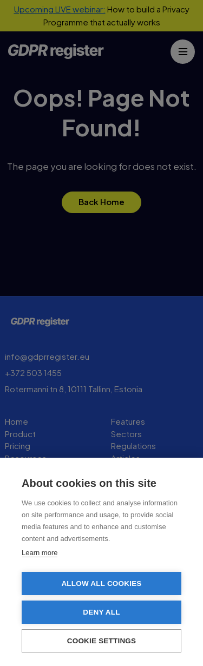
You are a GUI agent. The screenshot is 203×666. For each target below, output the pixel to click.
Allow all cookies (101, 583)
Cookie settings (101, 641)
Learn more (39, 553)
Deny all (101, 612)
